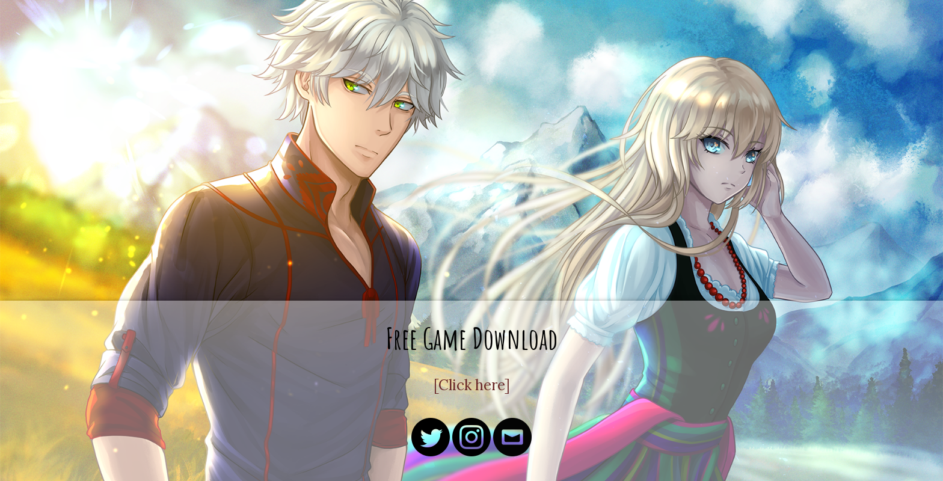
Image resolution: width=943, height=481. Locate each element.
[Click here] (472, 385)
